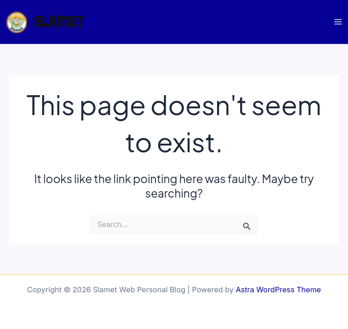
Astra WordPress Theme (278, 289)
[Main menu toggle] (338, 22)
